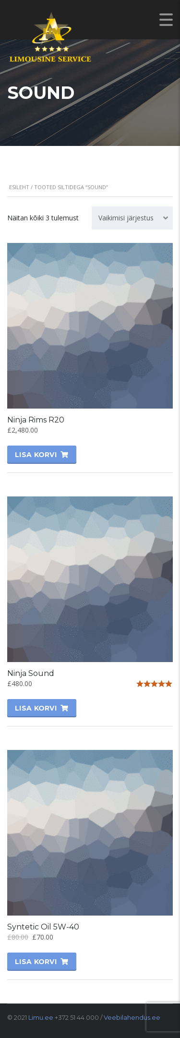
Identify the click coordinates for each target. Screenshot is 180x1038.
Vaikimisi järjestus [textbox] (126, 217)
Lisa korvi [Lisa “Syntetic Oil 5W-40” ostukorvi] (36, 961)
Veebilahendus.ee (132, 1017)
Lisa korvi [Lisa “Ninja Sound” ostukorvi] (36, 708)
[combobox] (132, 217)
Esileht (19, 187)
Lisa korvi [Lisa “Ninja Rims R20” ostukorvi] (36, 454)
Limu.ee (40, 1017)
